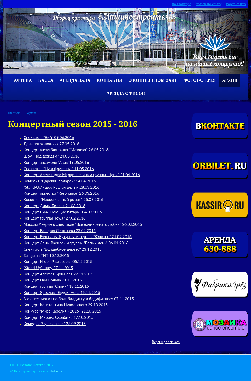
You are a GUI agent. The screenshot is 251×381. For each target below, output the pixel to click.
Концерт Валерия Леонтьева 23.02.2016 (60, 230)
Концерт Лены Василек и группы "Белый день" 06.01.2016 (76, 242)
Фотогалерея (200, 80)
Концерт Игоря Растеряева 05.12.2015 (58, 261)
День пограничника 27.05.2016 (51, 143)
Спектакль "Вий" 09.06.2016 (49, 137)
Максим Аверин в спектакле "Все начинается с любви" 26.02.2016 (83, 224)
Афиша (23, 80)
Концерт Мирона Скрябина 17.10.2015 (58, 317)
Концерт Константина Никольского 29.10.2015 (66, 304)
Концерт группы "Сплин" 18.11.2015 (56, 286)
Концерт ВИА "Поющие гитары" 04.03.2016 (63, 212)
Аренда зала (75, 80)
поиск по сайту (208, 4)
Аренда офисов (125, 93)
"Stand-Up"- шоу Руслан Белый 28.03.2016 (61, 187)
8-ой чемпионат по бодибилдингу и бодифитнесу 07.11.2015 (79, 298)
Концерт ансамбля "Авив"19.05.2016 (56, 162)
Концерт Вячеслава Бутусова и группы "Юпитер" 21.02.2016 (78, 236)
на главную (181, 4)
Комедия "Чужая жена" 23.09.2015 (55, 323)
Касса (45, 80)
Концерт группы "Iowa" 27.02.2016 (54, 218)
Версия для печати (166, 342)
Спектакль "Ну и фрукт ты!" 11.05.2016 (59, 168)
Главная (14, 113)
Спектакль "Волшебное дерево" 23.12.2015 (63, 249)
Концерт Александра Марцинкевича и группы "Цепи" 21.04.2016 (82, 174)
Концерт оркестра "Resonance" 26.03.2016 (61, 193)
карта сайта (236, 4)
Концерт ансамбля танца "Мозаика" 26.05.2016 (66, 149)
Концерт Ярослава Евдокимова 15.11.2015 (62, 292)
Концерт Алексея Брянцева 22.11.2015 (58, 274)
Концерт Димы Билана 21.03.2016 (54, 205)
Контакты (109, 80)
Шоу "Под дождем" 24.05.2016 (51, 156)
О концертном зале (152, 80)
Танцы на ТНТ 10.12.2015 (46, 255)
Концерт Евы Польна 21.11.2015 (53, 280)
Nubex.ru (57, 371)
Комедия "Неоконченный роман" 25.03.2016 (64, 199)
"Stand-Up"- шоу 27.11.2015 (48, 267)
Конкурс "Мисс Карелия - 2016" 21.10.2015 (62, 311)
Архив (229, 80)
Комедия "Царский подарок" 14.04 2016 (60, 180)
